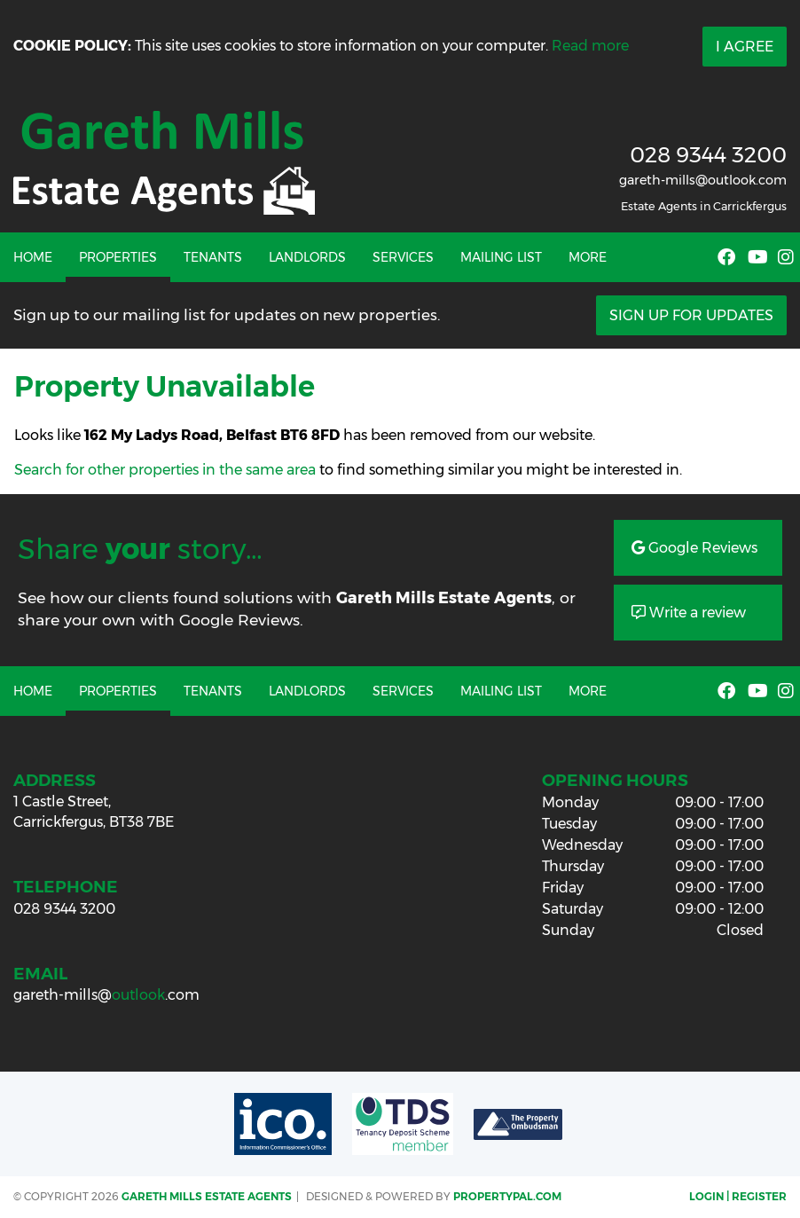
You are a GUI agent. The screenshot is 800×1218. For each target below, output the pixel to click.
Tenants (213, 257)
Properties (118, 257)
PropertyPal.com (507, 1196)
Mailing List (501, 257)
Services (403, 257)
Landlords (307, 257)
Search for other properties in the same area (165, 469)
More (588, 257)
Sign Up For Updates (691, 315)
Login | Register (738, 1196)
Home (32, 257)
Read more (590, 45)
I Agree (744, 46)
